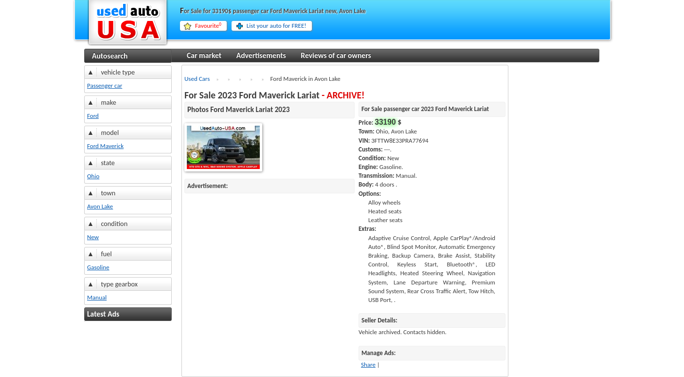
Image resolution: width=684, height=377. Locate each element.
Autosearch (109, 55)
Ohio (93, 176)
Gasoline (98, 267)
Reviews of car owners (336, 55)
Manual (97, 297)
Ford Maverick (105, 146)
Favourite (208, 25)
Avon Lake (100, 206)
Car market (204, 55)
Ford (93, 115)
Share (368, 364)
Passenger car (104, 85)
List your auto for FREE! (276, 25)
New (93, 237)
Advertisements (261, 55)
